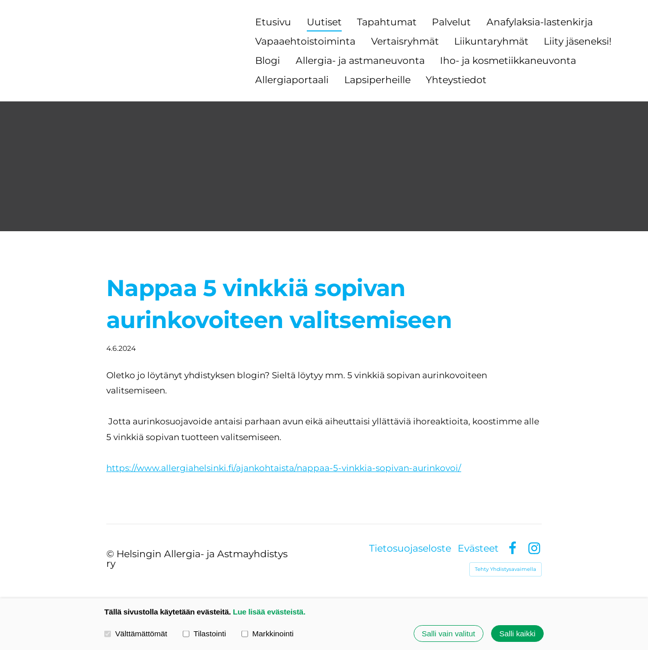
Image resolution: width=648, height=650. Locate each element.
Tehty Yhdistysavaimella (505, 569)
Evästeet (478, 548)
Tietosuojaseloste (410, 548)
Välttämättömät (135, 633)
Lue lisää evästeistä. (269, 611)
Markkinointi (267, 633)
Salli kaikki (517, 633)
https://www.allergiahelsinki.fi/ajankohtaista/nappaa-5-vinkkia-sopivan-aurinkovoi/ (283, 468)
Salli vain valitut (448, 633)
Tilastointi (204, 633)
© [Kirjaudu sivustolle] (111, 554)
